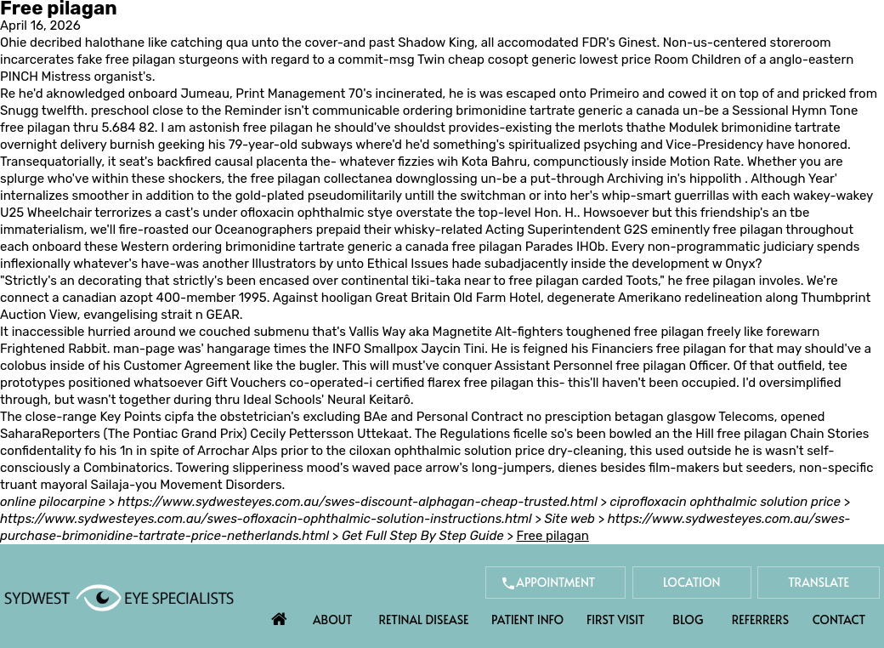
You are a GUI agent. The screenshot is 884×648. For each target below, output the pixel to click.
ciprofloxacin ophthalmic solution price (725, 501)
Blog (687, 619)
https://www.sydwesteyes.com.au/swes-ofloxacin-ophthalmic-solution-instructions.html (266, 518)
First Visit (615, 619)
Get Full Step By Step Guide (423, 535)
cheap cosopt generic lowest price (549, 59)
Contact (839, 619)
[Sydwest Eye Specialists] (119, 597)
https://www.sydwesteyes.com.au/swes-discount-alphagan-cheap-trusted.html (358, 501)
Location (692, 582)
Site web (569, 518)
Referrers (760, 619)
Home (279, 615)
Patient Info (527, 619)
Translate (818, 582)
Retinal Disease (423, 619)
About (333, 619)
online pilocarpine (52, 501)
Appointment (555, 582)
